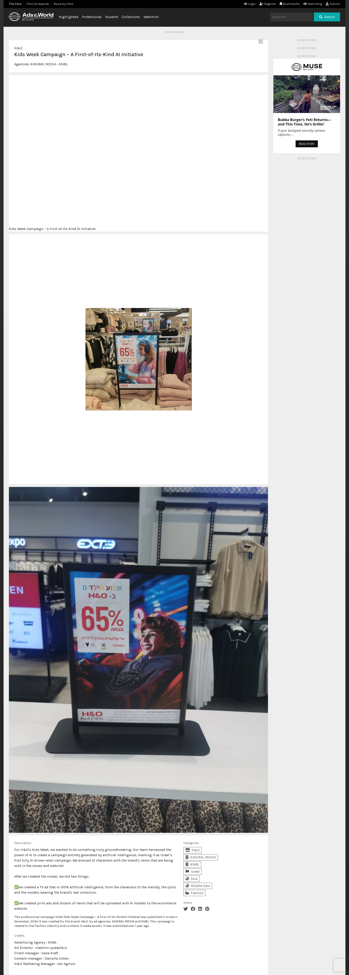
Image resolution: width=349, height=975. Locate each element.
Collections (131, 17)
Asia (191, 878)
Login (250, 4)
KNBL (63, 64)
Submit (333, 4)
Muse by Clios (63, 4)
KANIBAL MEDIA (43, 64)
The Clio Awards (37, 4)
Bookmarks (290, 4)
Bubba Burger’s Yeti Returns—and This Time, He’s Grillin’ (304, 122)
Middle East (197, 886)
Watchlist (151, 17)
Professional (92, 17)
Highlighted (68, 17)
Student (111, 17)
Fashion (194, 893)
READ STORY (307, 144)
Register (267, 4)
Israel (192, 871)
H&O (18, 48)
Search (327, 17)
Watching (312, 4)
